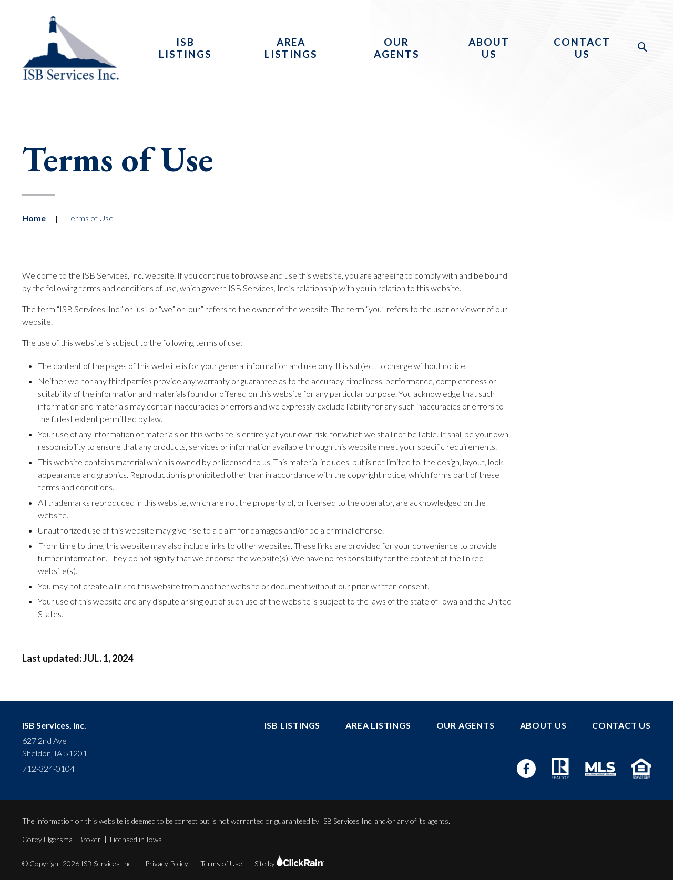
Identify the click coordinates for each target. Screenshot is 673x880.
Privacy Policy (166, 863)
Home (34, 218)
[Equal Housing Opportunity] (641, 768)
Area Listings (291, 48)
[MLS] (600, 769)
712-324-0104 (48, 768)
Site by (289, 863)
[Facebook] (526, 768)
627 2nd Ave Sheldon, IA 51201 (54, 746)
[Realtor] (560, 768)
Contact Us (582, 48)
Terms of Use (221, 863)
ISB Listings (185, 48)
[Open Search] (643, 47)
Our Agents (397, 48)
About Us (488, 48)
